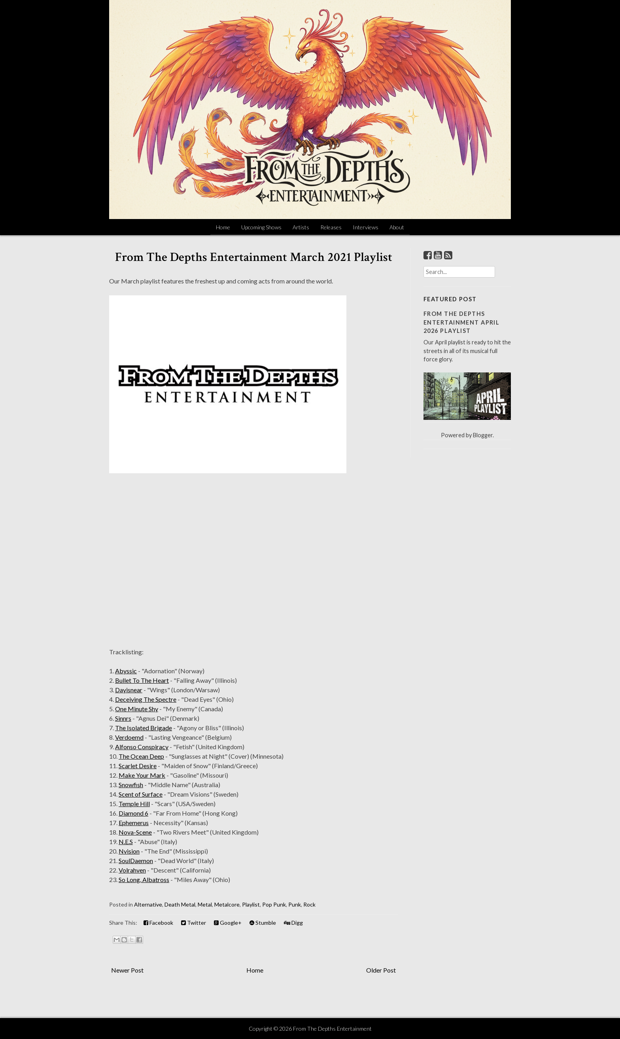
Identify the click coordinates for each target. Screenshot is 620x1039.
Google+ (228, 922)
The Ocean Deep (141, 756)
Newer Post (127, 970)
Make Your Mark (142, 775)
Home (223, 227)
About (396, 227)
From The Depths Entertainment (332, 1028)
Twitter (193, 922)
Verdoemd (129, 737)
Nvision (129, 851)
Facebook (158, 922)
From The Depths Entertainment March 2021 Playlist (253, 257)
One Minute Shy (136, 708)
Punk (294, 904)
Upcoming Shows (261, 227)
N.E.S (126, 841)
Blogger (483, 435)
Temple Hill (134, 803)
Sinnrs (123, 718)
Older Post (381, 970)
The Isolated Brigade (143, 727)
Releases (331, 227)
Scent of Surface (141, 794)
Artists (301, 227)
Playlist (251, 904)
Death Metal (179, 904)
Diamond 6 (133, 813)
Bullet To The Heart (142, 680)
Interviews (365, 227)
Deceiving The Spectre (145, 699)
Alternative (148, 904)
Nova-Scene (135, 832)
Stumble (263, 922)
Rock (309, 904)
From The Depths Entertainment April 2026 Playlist (461, 322)
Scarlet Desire (138, 765)
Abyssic (126, 670)
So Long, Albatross (144, 879)
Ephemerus (134, 822)
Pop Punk (274, 904)
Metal (205, 904)
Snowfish (131, 784)
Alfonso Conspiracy (141, 746)
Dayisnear (128, 689)
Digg (293, 922)
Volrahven (132, 870)
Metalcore (227, 904)
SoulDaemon (136, 860)
